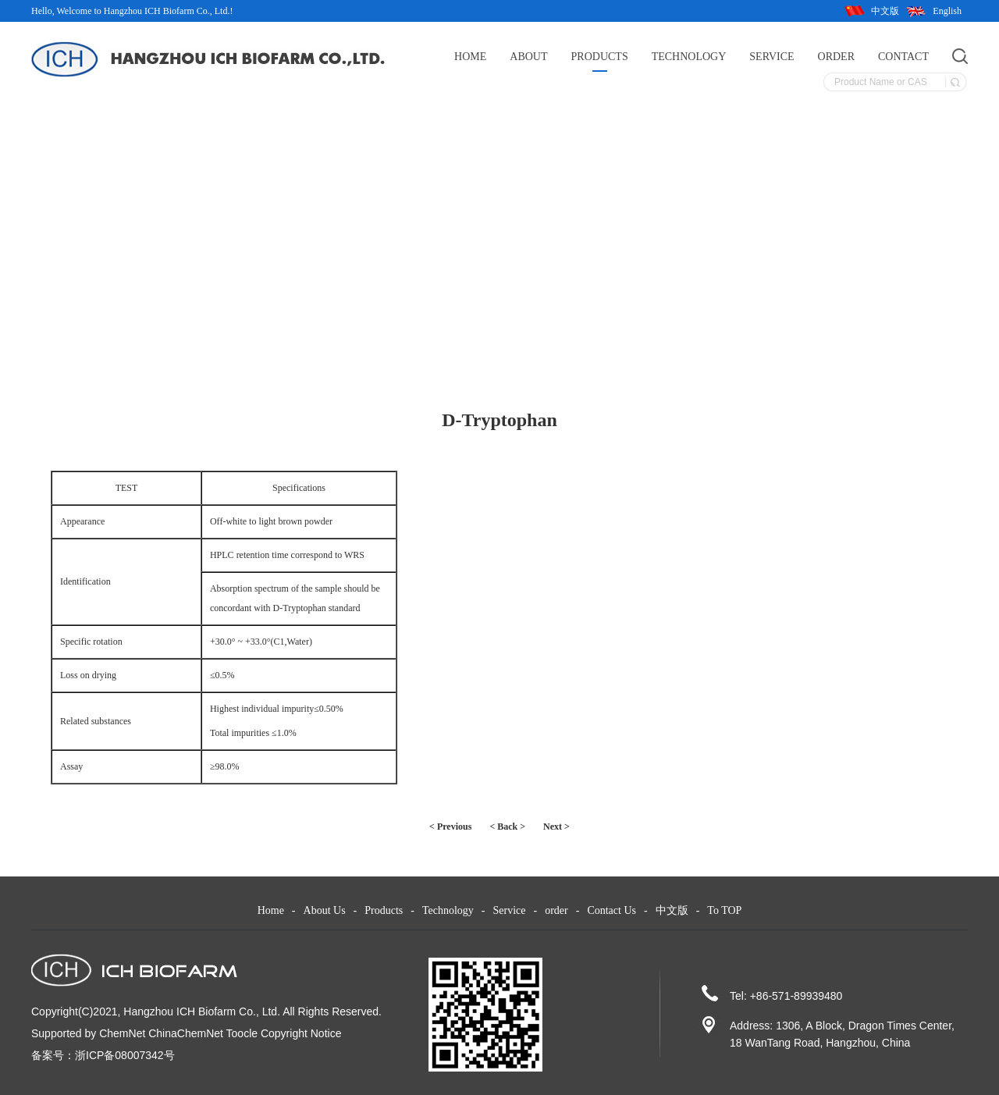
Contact (903, 56)
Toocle (242, 1033)
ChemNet (122, 1033)
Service (771, 56)
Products (599, 56)
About (528, 56)
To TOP (724, 910)
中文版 (885, 10)
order (836, 56)
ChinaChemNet (185, 1033)
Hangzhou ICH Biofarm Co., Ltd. (201, 1011)
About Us (325, 910)
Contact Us (611, 910)
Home (470, 56)
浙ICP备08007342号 (125, 1055)
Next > (556, 826)
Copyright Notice (301, 1033)
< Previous (450, 826)
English (947, 10)
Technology (689, 56)
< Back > (507, 826)
